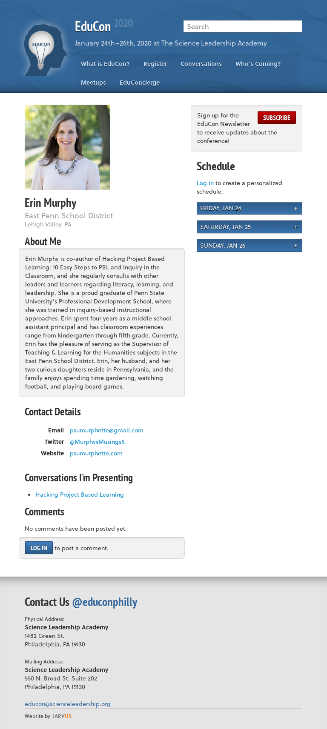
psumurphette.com (96, 453)
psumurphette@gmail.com (106, 430)
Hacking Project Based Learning (79, 494)
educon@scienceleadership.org (68, 703)
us (62, 716)
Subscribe (276, 117)
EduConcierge (140, 82)
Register (155, 63)
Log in (39, 547)
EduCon (103, 26)
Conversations (201, 63)
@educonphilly (104, 601)
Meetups (93, 82)
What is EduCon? (105, 63)
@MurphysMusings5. (98, 441)
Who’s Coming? (258, 63)
